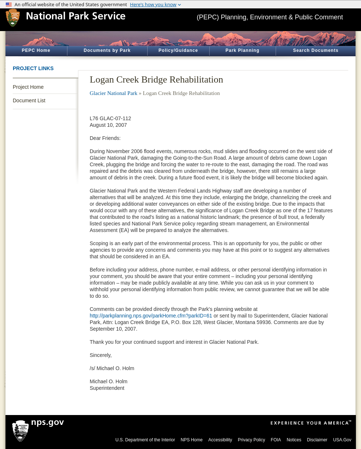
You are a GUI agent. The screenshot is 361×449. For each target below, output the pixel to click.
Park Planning (242, 50)
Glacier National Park (113, 93)
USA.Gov (342, 439)
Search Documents (316, 50)
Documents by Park (107, 50)
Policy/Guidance (178, 50)
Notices (294, 439)
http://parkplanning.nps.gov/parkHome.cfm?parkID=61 (151, 316)
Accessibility (220, 439)
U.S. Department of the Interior (145, 439)
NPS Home (192, 439)
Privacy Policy (251, 439)
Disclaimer (317, 439)
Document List (29, 100)
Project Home (28, 87)
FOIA (276, 439)
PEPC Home (36, 50)
